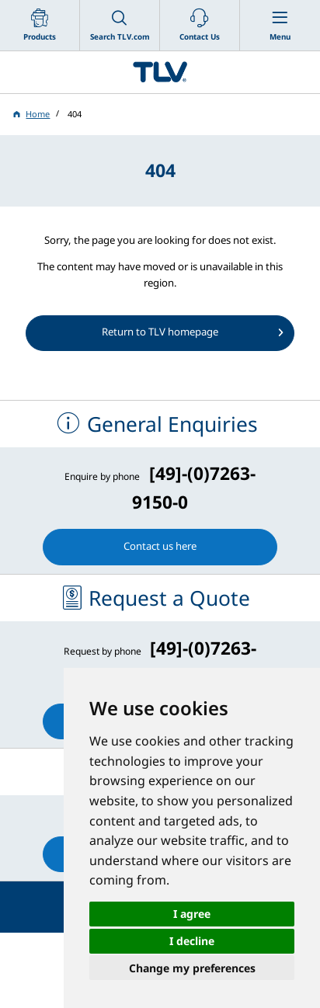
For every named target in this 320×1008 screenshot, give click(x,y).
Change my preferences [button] (192, 968)
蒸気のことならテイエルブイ (160, 72)
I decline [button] (191, 940)
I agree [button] (191, 913)
